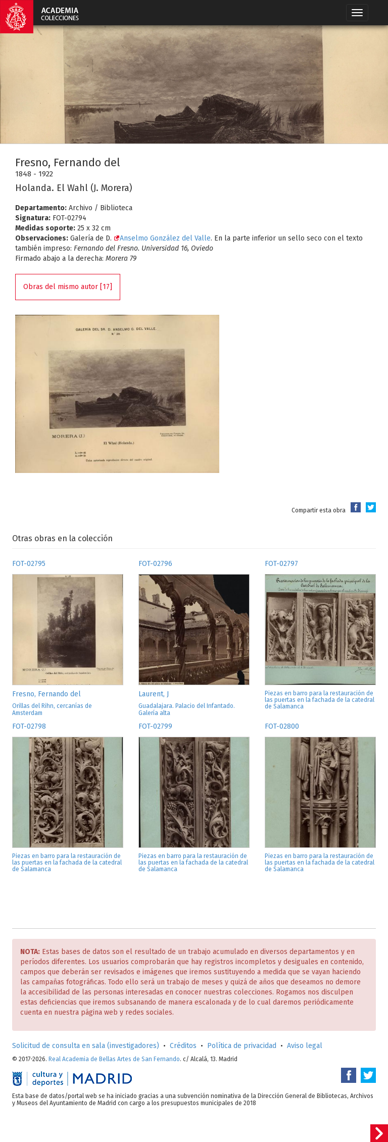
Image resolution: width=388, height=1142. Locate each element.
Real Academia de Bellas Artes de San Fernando (114, 1059)
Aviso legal (304, 1045)
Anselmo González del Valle (162, 238)
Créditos (183, 1045)
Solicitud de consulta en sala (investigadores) (85, 1045)
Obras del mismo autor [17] (67, 286)
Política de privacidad (241, 1045)
